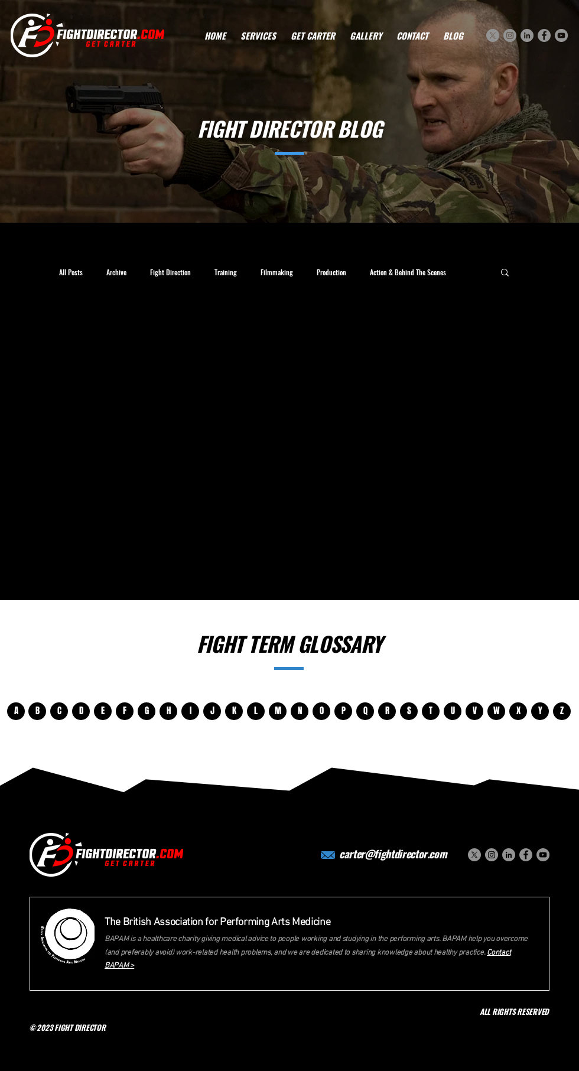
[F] (125, 711)
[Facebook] (544, 35)
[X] (492, 35)
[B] (37, 711)
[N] (299, 711)
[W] (496, 711)
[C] (59, 711)
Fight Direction (170, 272)
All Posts (71, 272)
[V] (474, 711)
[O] (321, 711)
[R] (387, 711)
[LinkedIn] (527, 35)
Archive (116, 272)
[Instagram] (509, 35)
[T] (431, 711)
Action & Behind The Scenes (408, 272)
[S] (409, 711)
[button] (504, 273)
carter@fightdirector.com (393, 853)
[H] (168, 711)
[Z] (562, 711)
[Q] (365, 711)
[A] (16, 711)
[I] (190, 711)
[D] (81, 711)
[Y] (540, 711)
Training (225, 272)
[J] (212, 711)
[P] (343, 711)
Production (331, 272)
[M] (278, 711)
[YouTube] (561, 35)
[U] (452, 711)
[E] (103, 711)
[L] (256, 711)
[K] (234, 711)
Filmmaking (277, 272)
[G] (146, 711)
